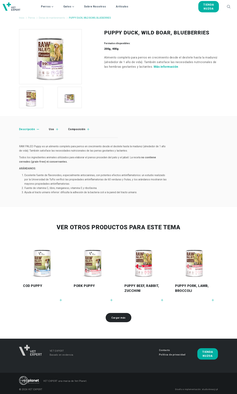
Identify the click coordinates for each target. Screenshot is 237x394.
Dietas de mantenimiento (52, 17)
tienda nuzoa (208, 6)
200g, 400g (111, 48)
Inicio (21, 17)
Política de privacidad (172, 354)
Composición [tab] (76, 129)
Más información (166, 66)
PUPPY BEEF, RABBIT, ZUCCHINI (141, 288)
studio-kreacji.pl (210, 389)
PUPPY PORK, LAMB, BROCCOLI (192, 288)
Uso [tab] (51, 129)
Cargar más (118, 317)
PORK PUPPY (84, 286)
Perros (31, 17)
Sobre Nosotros (95, 6)
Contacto (164, 350)
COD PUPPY (32, 286)
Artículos (122, 6)
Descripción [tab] (27, 129)
